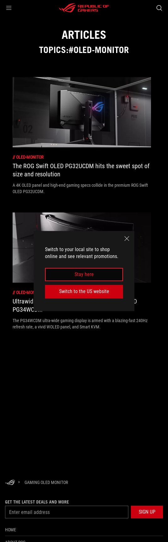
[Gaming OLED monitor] (46, 482)
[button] (9, 8)
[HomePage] (10, 483)
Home (10, 529)
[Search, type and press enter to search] (159, 8)
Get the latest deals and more (37, 501)
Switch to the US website (84, 291)
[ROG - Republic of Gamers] (84, 8)
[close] (127, 238)
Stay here (84, 274)
